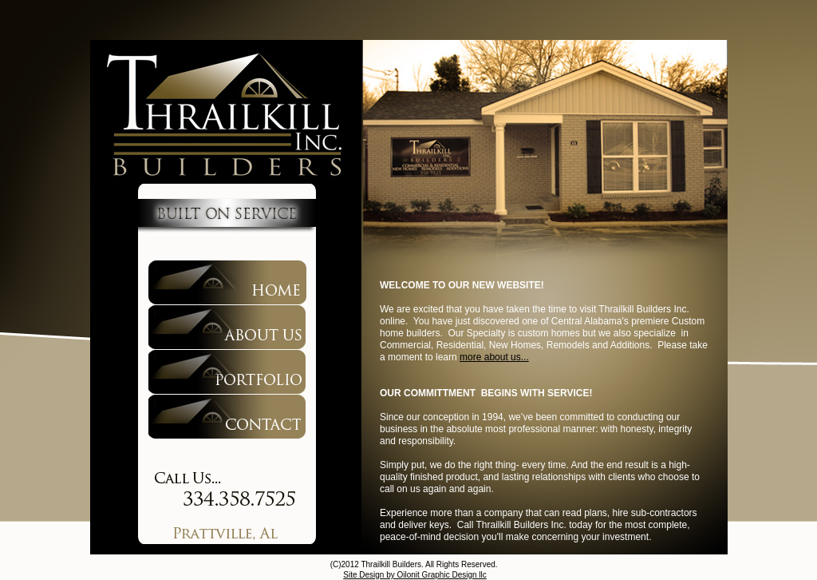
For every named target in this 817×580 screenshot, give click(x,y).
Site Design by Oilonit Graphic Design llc (415, 574)
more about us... (494, 357)
